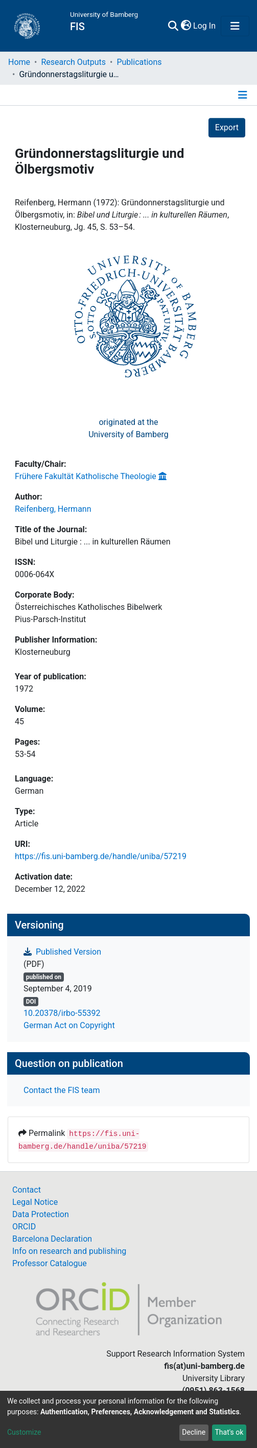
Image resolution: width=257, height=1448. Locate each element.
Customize (24, 1432)
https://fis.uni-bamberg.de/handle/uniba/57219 (100, 856)
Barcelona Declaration (52, 1239)
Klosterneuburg (43, 652)
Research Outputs (73, 62)
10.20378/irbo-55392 (62, 1013)
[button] (185, 26)
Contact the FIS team (62, 1090)
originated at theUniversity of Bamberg (128, 428)
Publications (138, 62)
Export (227, 127)
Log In (205, 26)
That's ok (229, 1432)
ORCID (24, 1226)
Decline (193, 1432)
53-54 (25, 754)
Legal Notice (35, 1202)
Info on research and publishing (69, 1251)
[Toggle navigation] (235, 26)
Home (19, 62)
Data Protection (40, 1214)
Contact (26, 1190)
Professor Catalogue (49, 1263)
